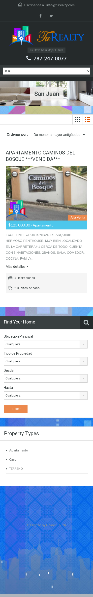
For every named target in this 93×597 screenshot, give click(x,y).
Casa (12, 459)
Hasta (8, 388)
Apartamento (18, 450)
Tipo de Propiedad (18, 353)
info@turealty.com (60, 5)
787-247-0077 (50, 58)
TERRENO (16, 469)
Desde (9, 371)
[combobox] (46, 344)
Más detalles (17, 267)
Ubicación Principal (18, 336)
